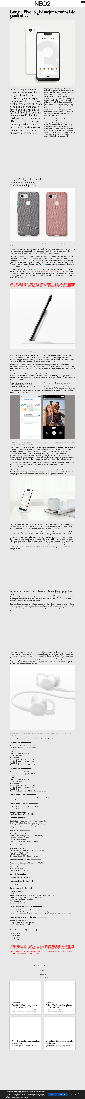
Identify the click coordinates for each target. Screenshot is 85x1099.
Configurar (73, 1094)
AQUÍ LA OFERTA (67, 286)
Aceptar (52, 1094)
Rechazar (62, 1094)
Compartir (42, 992)
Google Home (15, 549)
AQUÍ (41, 1097)
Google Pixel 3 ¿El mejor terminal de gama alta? (42, 14)
